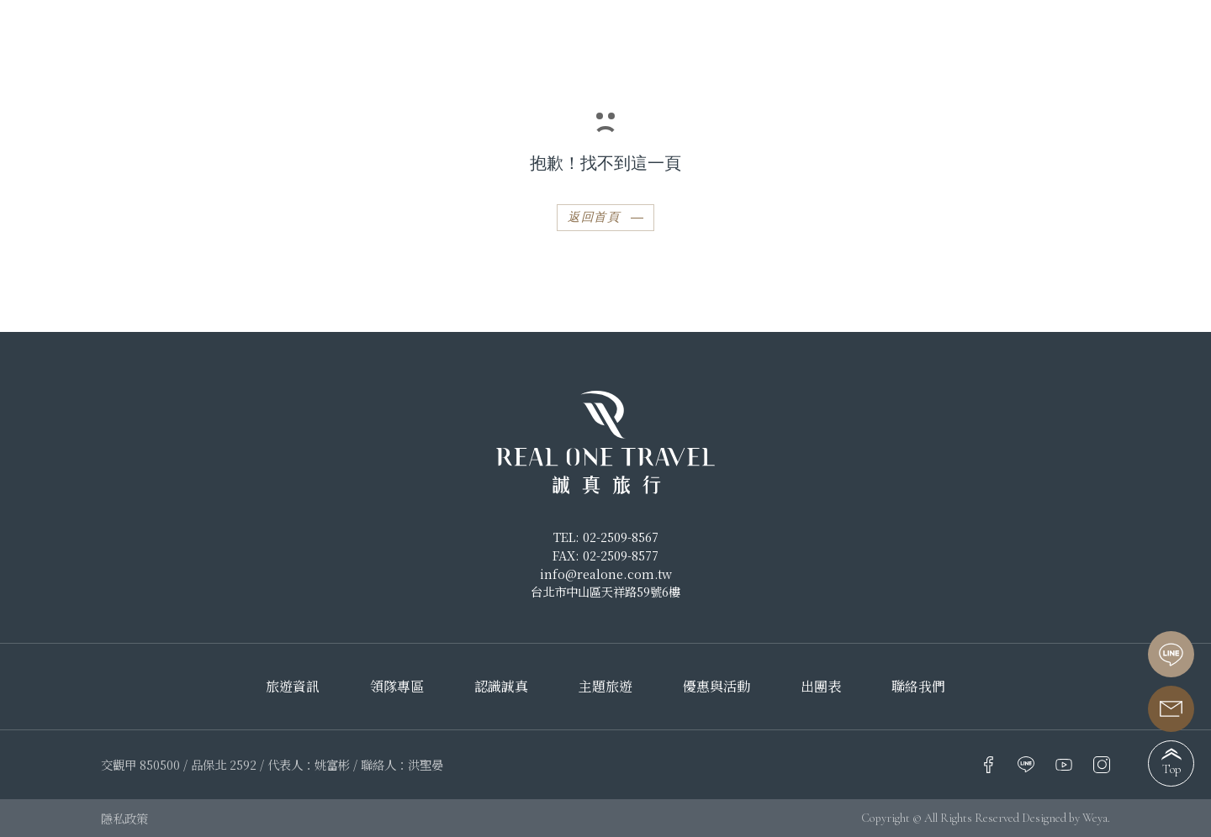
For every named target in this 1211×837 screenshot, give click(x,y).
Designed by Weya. (1066, 818)
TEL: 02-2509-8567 (605, 536)
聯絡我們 (918, 686)
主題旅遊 (605, 686)
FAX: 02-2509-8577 (605, 555)
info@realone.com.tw (606, 573)
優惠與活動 (716, 686)
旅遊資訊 (293, 686)
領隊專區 (397, 686)
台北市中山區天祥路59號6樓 (605, 591)
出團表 (821, 686)
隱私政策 (124, 818)
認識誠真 (501, 686)
